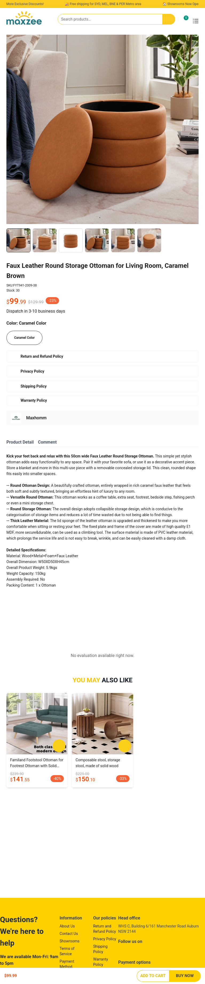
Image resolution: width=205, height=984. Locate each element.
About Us (67, 926)
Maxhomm (36, 417)
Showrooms (70, 941)
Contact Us (69, 933)
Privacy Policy (104, 939)
